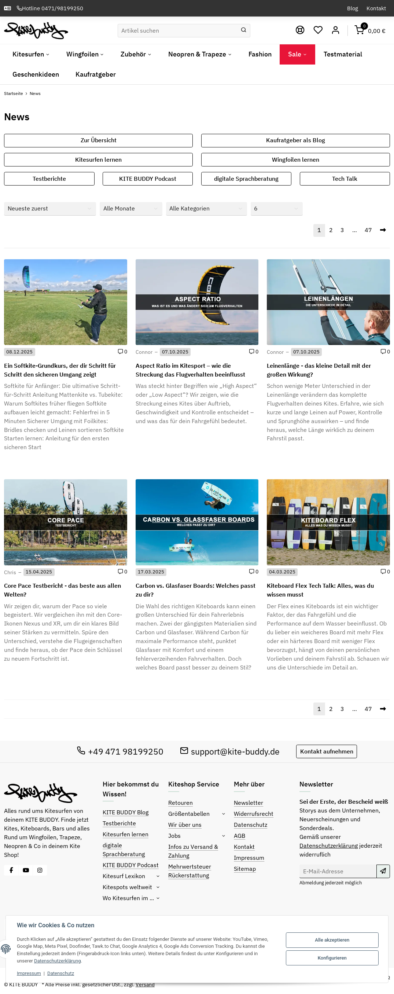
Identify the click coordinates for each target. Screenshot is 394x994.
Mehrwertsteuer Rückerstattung (189, 871)
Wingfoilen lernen (295, 159)
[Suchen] (177, 30)
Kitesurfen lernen (98, 159)
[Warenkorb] (370, 30)
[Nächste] (383, 230)
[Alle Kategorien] (206, 209)
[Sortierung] (50, 209)
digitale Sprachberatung (246, 178)
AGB (239, 835)
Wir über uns (185, 824)
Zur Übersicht (99, 140)
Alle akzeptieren (332, 940)
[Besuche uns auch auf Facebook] (11, 870)
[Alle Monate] (131, 209)
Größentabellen (189, 813)
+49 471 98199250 (120, 751)
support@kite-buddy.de (230, 751)
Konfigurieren (332, 958)
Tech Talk (344, 178)
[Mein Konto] (336, 30)
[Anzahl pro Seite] (277, 209)
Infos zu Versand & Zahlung (193, 851)
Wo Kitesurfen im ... (128, 898)
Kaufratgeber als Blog (295, 140)
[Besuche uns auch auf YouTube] (25, 870)
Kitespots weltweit (127, 887)
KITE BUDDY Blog (125, 812)
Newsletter (248, 802)
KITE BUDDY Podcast (147, 178)
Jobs (174, 835)
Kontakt (376, 8)
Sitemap (245, 868)
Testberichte (49, 178)
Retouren (180, 802)
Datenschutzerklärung (328, 845)
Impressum (249, 857)
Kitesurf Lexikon (124, 876)
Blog (352, 8)
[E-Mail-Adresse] (338, 871)
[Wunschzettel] (318, 30)
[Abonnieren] (383, 871)
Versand (145, 984)
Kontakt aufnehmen (326, 751)
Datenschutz (250, 824)
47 (368, 230)
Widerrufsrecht (253, 813)
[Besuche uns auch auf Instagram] (40, 870)
